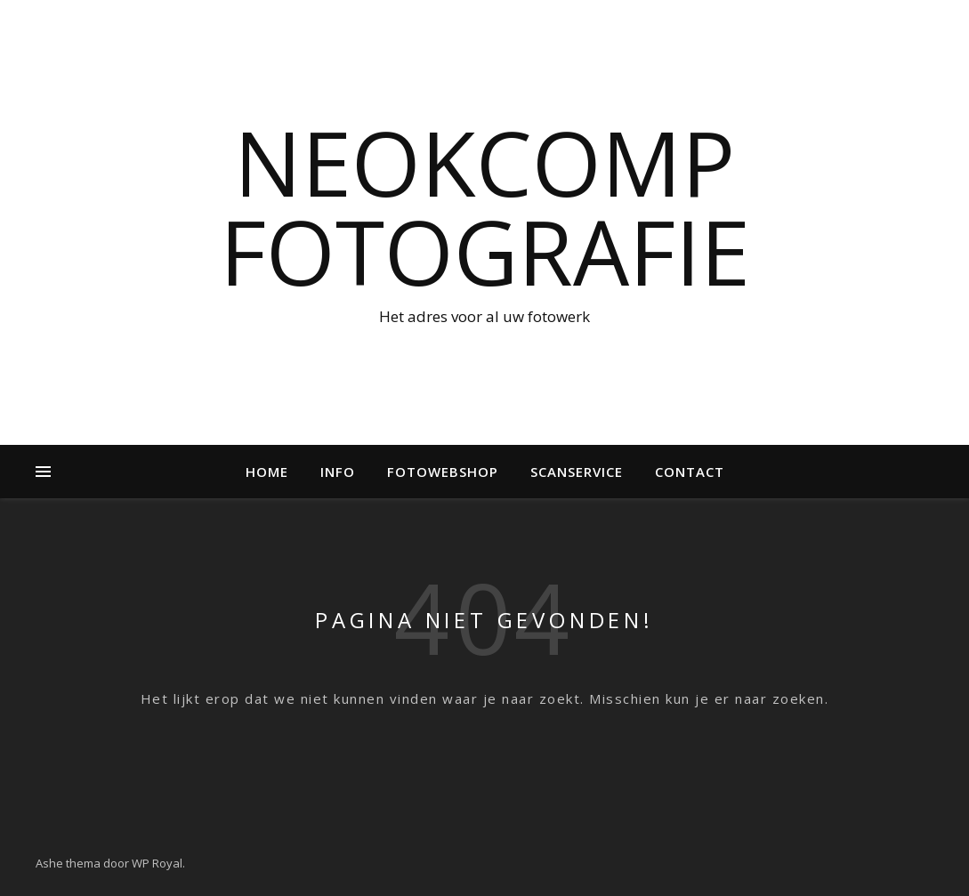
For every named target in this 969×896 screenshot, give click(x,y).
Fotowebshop (442, 471)
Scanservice (576, 471)
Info (337, 471)
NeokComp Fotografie (485, 206)
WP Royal (157, 863)
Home (267, 471)
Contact (689, 471)
